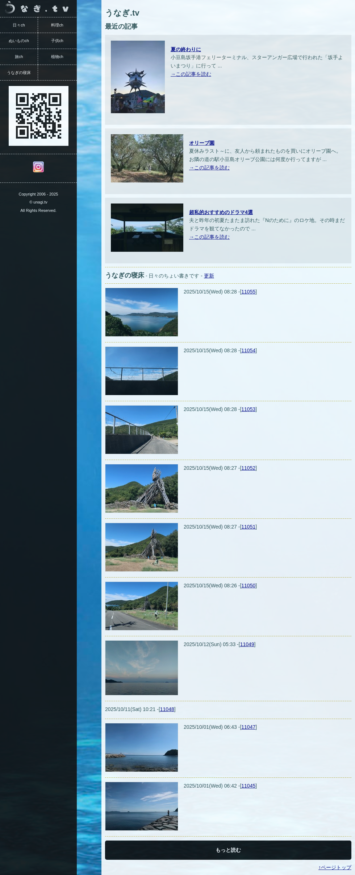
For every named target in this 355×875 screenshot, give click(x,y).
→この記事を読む (191, 74)
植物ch (57, 56)
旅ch (19, 56)
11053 (248, 409)
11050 (248, 585)
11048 (167, 709)
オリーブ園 (201, 143)
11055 (248, 292)
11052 (248, 468)
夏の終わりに (186, 49)
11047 (248, 727)
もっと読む (228, 850)
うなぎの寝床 (19, 72)
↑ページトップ (334, 867)
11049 (247, 644)
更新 (209, 276)
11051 (248, 527)
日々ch (19, 25)
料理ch (57, 25)
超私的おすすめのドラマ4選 (221, 212)
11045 (248, 786)
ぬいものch (19, 40)
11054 (248, 350)
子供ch (57, 40)
